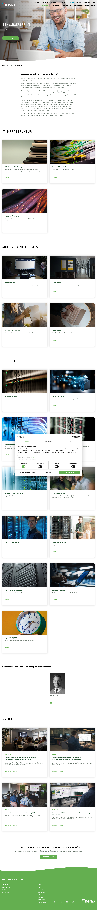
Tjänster (45, 6)
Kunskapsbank (90, 6)
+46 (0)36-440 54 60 (54, 699)
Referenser (67, 6)
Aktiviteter (78, 6)
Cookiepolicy (41, 889)
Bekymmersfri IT (17, 65)
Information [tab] (48, 441)
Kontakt (45, 2)
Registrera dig (48, 857)
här (34, 457)
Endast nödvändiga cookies (27, 472)
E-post (51, 700)
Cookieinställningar (42, 902)
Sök (93, 2)
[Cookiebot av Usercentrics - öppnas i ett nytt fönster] (73, 437)
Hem (3, 65)
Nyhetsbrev (62, 2)
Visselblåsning (41, 899)
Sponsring (40, 897)
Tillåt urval (48, 472)
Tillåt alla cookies (69, 472)
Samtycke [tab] (26, 441)
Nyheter (53, 2)
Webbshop (56, 6)
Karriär (78, 2)
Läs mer (7, 177)
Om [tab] (70, 441)
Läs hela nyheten (10, 771)
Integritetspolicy (41, 892)
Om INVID (37, 2)
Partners (87, 2)
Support (71, 2)
